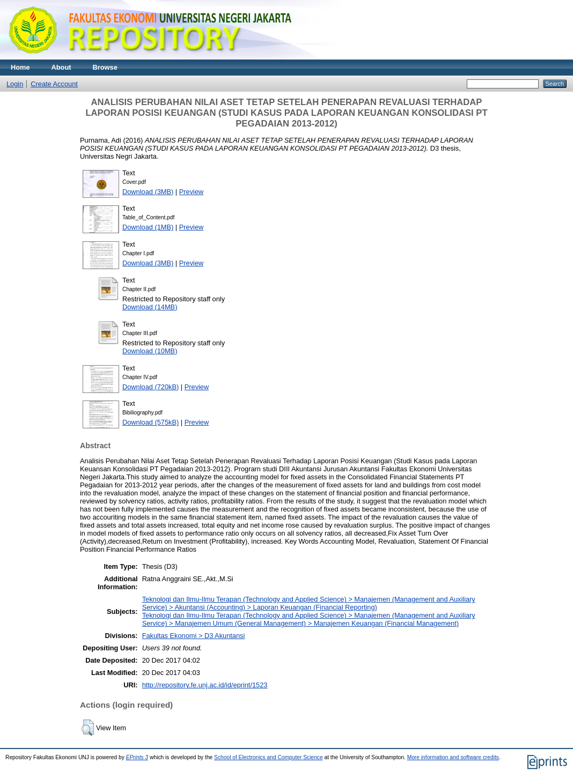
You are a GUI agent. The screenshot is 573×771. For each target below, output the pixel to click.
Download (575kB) (150, 422)
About (61, 67)
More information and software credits (453, 757)
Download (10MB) (149, 351)
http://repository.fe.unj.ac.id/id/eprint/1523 (205, 685)
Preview (191, 192)
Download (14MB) (149, 307)
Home (20, 67)
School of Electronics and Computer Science (268, 757)
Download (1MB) (147, 227)
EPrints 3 (137, 757)
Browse (105, 67)
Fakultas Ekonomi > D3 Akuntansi (193, 636)
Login (14, 84)
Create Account (54, 84)
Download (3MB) (147, 192)
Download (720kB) (150, 387)
